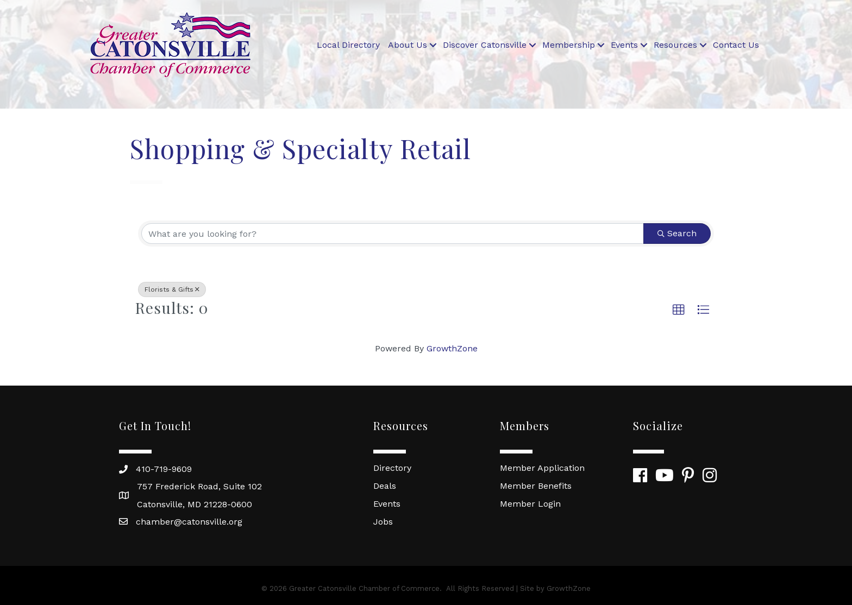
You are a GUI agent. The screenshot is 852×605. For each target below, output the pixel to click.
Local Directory (348, 45)
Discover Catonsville (485, 45)
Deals (384, 486)
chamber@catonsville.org (189, 521)
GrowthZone (452, 348)
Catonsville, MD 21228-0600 (194, 504)
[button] (679, 310)
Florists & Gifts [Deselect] (172, 289)
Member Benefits (536, 486)
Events (624, 45)
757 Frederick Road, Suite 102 (199, 486)
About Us (407, 45)
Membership (568, 45)
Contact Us (736, 45)
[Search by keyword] (392, 233)
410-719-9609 (164, 469)
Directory (392, 468)
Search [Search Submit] (677, 233)
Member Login (530, 504)
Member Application (542, 468)
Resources (675, 45)
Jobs (383, 521)
